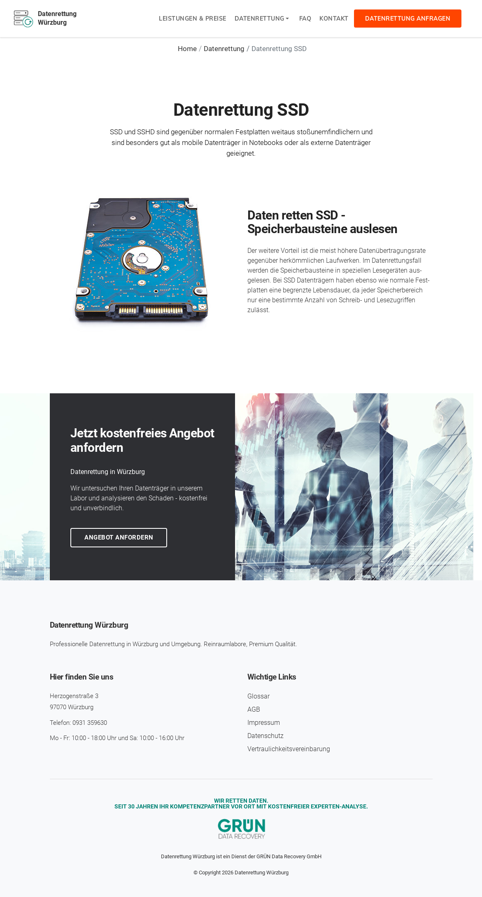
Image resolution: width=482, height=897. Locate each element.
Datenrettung (259, 18)
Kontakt (334, 18)
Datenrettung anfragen (408, 18)
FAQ (305, 18)
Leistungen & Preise (192, 18)
